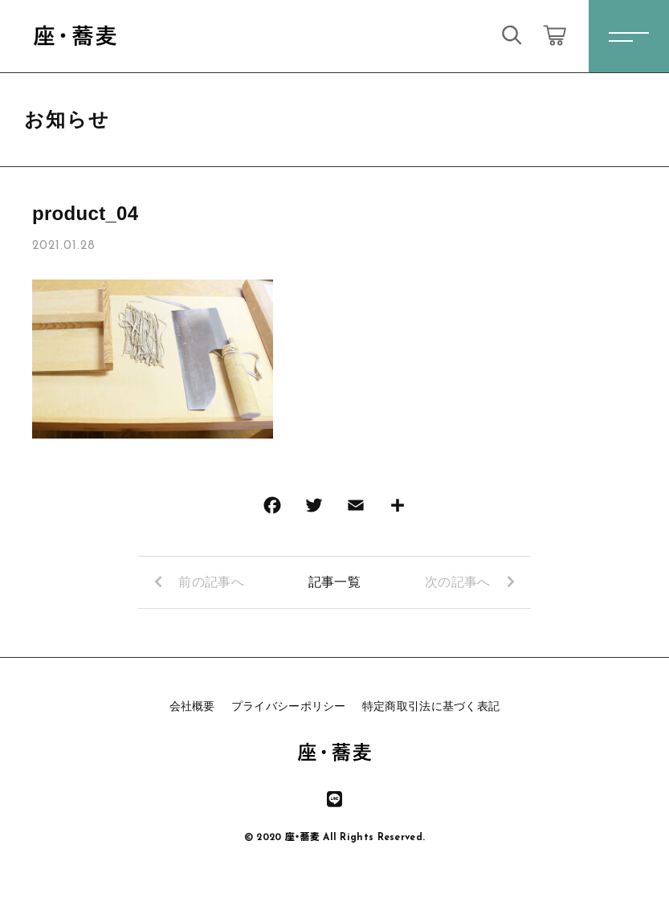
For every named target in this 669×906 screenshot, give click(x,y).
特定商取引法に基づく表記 (431, 706)
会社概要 (192, 706)
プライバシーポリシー (288, 706)
